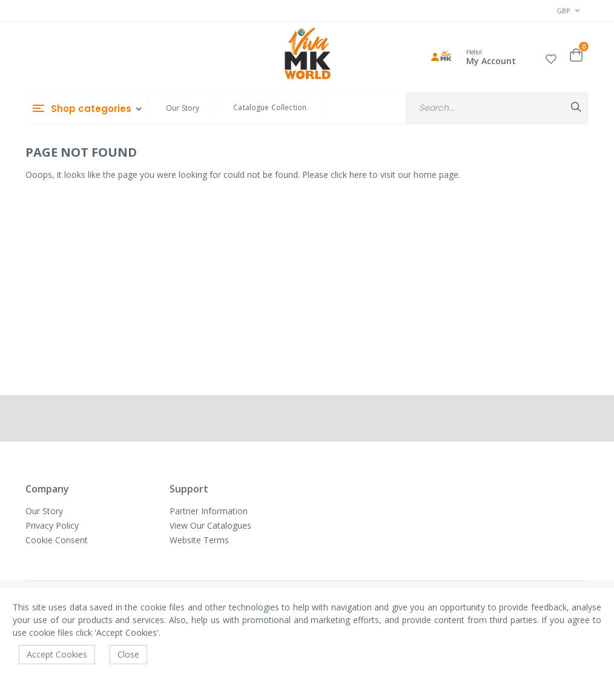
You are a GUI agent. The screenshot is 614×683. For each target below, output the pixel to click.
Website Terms (199, 540)
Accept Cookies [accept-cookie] (57, 654)
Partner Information (209, 511)
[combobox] (497, 108)
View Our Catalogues (210, 525)
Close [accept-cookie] (128, 654)
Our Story (182, 108)
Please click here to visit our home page (380, 174)
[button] (551, 57)
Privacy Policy (52, 525)
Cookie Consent (56, 540)
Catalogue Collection (269, 107)
